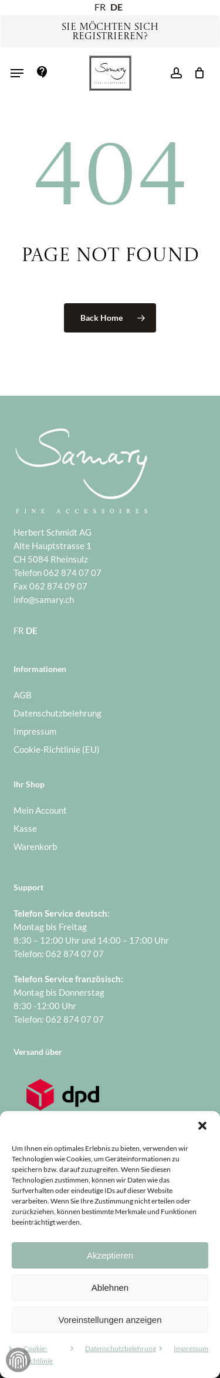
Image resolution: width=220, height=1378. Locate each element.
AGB (22, 695)
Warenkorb (35, 846)
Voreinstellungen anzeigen (110, 1320)
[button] (202, 1126)
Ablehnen (110, 1288)
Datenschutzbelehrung (120, 1348)
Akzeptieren (110, 1255)
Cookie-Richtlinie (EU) (56, 749)
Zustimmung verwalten (18, 1360)
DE (116, 6)
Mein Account (40, 810)
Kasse (25, 828)
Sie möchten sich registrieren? (110, 32)
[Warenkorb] (196, 73)
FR (100, 6)
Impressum (191, 1348)
